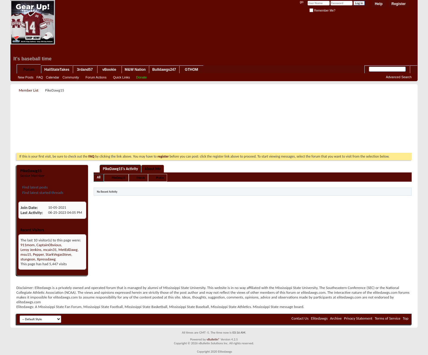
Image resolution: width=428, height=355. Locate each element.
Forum (28, 69)
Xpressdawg (46, 259)
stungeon (28, 259)
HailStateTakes (57, 69)
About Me (152, 168)
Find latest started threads (42, 192)
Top (405, 318)
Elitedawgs (319, 318)
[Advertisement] (214, 107)
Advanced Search (399, 77)
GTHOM (191, 69)
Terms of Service (387, 318)
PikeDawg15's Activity (120, 168)
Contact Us (300, 318)
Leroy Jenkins (31, 249)
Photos (160, 177)
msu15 (26, 254)
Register (398, 4)
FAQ (40, 77)
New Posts (26, 77)
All (98, 177)
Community (70, 77)
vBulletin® (213, 339)
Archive (336, 318)
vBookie (109, 69)
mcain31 (49, 249)
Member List (28, 90)
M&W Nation (135, 69)
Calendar (52, 77)
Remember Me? (322, 10)
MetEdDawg (68, 249)
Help (379, 4)
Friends (141, 177)
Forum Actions (96, 77)
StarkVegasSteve (58, 254)
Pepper (38, 254)
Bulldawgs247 (164, 69)
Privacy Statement (358, 318)
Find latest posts (34, 187)
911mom (27, 245)
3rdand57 (85, 69)
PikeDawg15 (118, 177)
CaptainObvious (49, 245)
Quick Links (121, 77)
